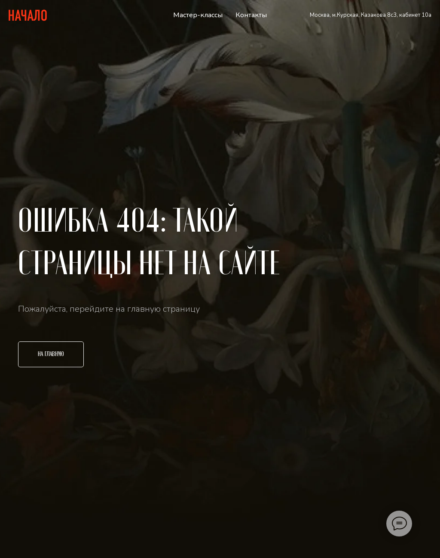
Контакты (251, 15)
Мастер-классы (198, 15)
